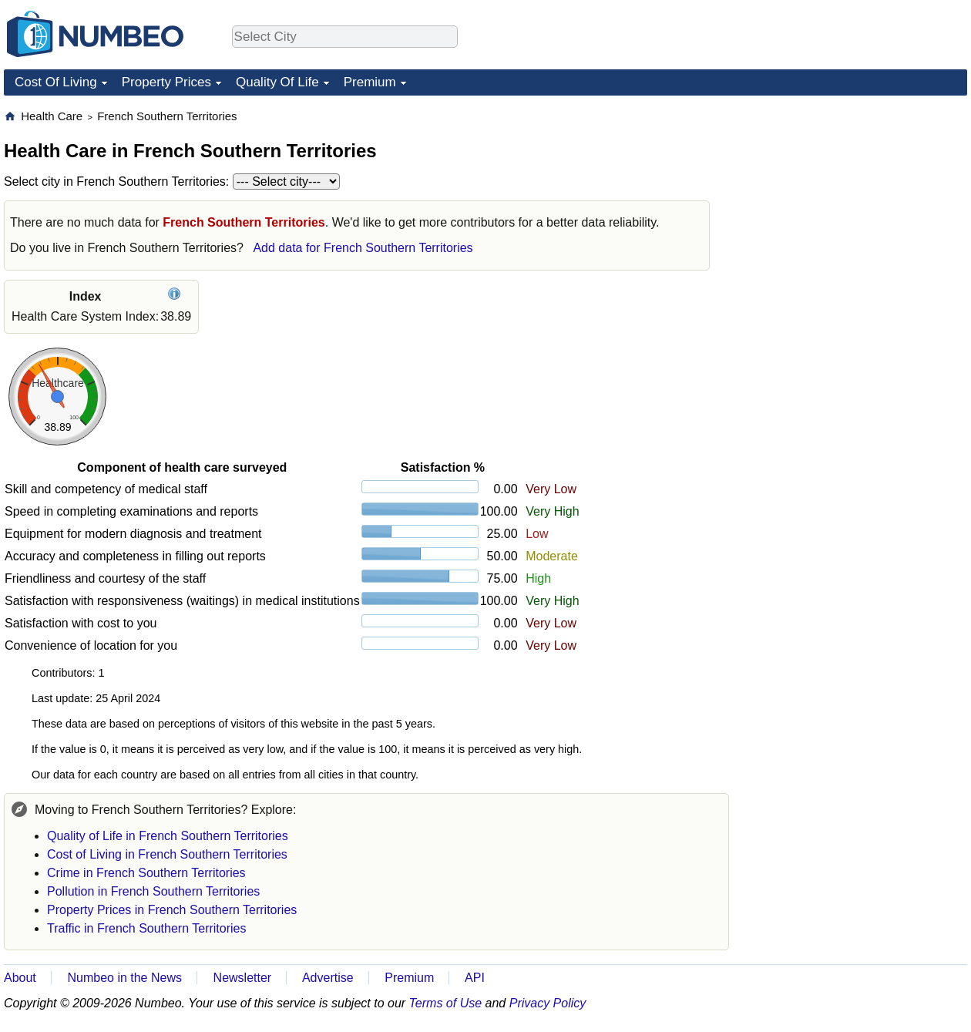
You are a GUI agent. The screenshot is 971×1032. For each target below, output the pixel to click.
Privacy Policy (547, 1003)
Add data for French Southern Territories (362, 247)
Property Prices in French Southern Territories (172, 909)
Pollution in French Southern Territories (153, 891)
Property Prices (166, 82)
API (475, 977)
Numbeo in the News (124, 977)
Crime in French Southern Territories (146, 872)
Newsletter (242, 977)
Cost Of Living (56, 82)
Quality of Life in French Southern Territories (167, 835)
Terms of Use (445, 1003)
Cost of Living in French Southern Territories (167, 854)
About (20, 977)
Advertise (328, 977)
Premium (370, 82)
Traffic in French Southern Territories (146, 928)
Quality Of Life (277, 82)
